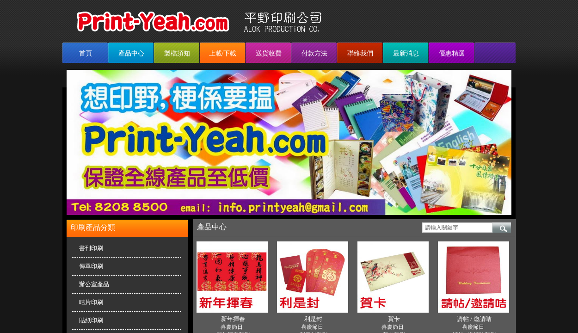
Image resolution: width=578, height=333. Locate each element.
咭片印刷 (91, 302)
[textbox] (457, 227)
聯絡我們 (360, 53)
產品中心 (131, 53)
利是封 (313, 318)
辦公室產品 (94, 284)
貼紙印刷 (91, 320)
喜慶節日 (232, 327)
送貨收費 (269, 53)
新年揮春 (233, 318)
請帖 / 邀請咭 (474, 318)
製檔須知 (177, 53)
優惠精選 (452, 53)
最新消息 (406, 53)
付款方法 (314, 53)
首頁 (85, 53)
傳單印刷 (91, 266)
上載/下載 (223, 53)
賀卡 (394, 318)
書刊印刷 (91, 248)
